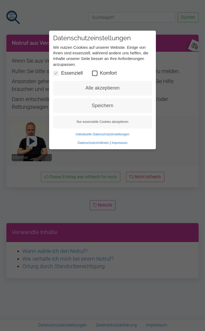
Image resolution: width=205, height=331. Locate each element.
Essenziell (68, 73)
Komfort (104, 73)
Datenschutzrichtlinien (93, 143)
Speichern (102, 105)
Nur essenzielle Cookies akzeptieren (102, 122)
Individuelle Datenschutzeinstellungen (102, 134)
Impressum (119, 143)
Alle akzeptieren (102, 88)
